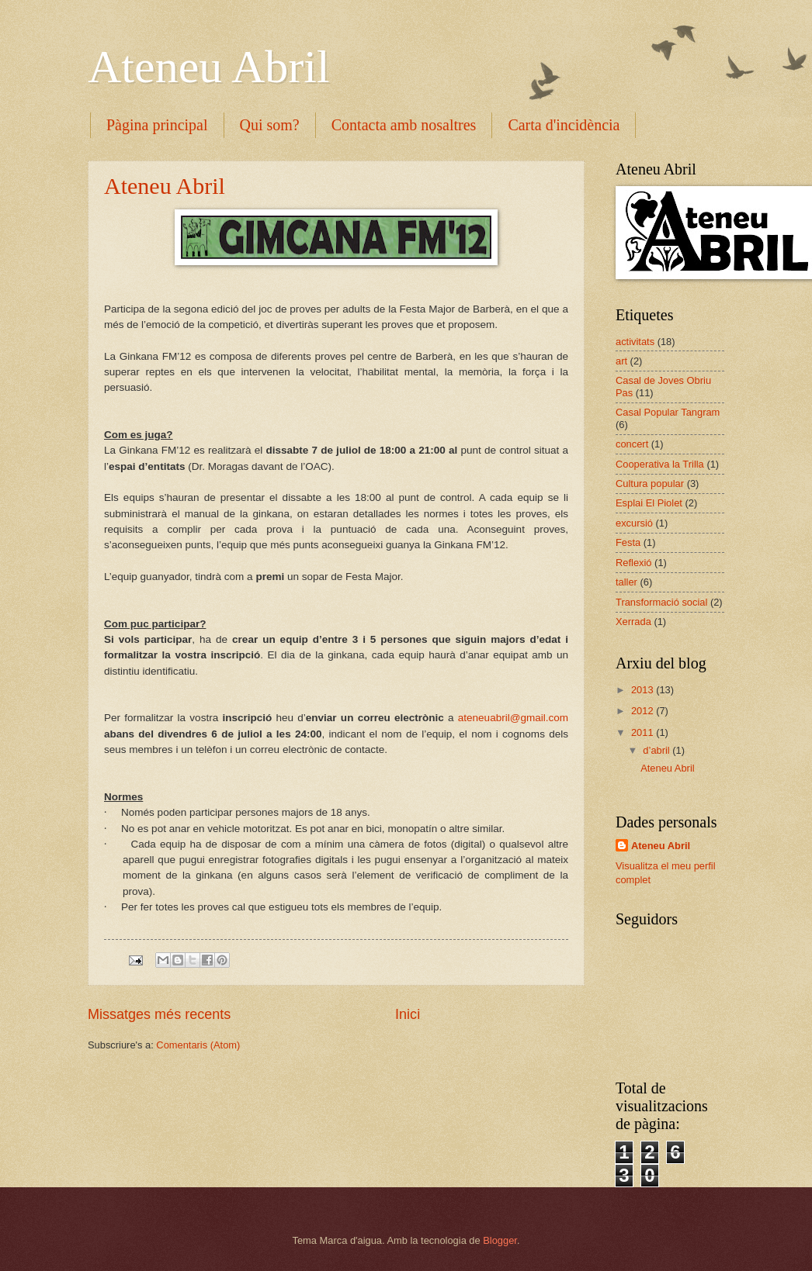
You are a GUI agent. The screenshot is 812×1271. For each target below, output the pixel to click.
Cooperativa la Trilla (660, 464)
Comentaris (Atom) (198, 1045)
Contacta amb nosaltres (404, 124)
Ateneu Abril (209, 66)
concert (632, 444)
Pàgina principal (157, 124)
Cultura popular (650, 483)
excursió (634, 523)
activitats (635, 341)
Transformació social (661, 602)
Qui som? (270, 124)
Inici (407, 1014)
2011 (643, 732)
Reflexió (634, 562)
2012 (643, 711)
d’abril (657, 750)
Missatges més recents (159, 1014)
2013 (643, 690)
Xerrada (633, 621)
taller (626, 582)
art (621, 361)
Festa (628, 542)
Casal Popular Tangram (668, 412)
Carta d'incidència (563, 124)
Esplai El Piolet (649, 503)
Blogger (500, 1240)
